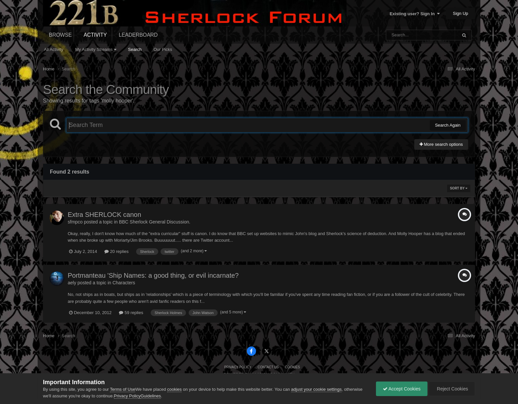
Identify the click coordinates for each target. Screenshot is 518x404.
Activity (95, 35)
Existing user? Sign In (414, 13)
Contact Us (268, 367)
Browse (60, 35)
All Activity (53, 49)
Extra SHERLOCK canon (104, 214)
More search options (441, 144)
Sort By (458, 188)
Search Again (448, 125)
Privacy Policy (237, 367)
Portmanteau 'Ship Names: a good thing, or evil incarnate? (153, 275)
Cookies (292, 367)
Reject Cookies (452, 388)
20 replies (116, 251)
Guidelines (150, 395)
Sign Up (460, 13)
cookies (174, 389)
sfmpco (75, 221)
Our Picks (163, 49)
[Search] (404, 35)
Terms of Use (122, 389)
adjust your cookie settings (316, 389)
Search (135, 49)
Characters (123, 282)
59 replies (131, 312)
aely (72, 282)
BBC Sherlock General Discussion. (154, 221)
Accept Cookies (402, 388)
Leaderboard (138, 35)
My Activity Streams (95, 49)
